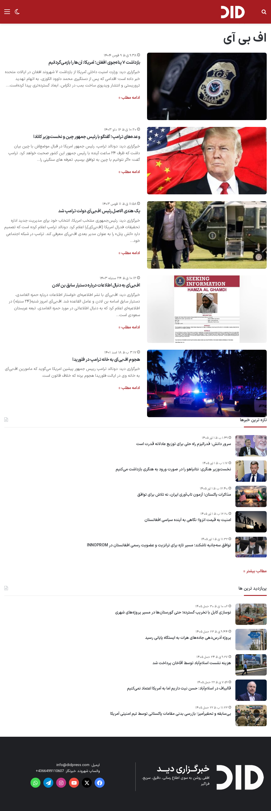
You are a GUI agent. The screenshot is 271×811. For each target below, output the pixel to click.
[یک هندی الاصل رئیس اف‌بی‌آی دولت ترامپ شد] (207, 235)
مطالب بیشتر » (255, 571)
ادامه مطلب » (129, 98)
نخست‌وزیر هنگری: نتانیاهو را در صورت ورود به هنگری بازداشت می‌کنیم (173, 469)
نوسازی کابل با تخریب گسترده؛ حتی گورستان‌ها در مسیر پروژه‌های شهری (173, 613)
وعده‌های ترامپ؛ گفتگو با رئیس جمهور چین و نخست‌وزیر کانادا (86, 136)
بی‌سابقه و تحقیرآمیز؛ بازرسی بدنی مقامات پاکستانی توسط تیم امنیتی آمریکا (170, 714)
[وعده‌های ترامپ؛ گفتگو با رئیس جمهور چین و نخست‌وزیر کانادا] (207, 160)
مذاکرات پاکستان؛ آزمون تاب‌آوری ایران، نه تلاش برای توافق (184, 495)
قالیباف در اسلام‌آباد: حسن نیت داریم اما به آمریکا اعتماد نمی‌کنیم (179, 688)
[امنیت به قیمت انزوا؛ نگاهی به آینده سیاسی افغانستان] (251, 521)
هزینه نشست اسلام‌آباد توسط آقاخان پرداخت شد (191, 663)
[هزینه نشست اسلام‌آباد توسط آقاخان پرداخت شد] (251, 665)
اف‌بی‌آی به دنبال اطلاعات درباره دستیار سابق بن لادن (96, 285)
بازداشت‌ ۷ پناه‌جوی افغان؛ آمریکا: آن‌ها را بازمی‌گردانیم (94, 62)
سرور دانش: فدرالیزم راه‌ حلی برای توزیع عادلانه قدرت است (183, 444)
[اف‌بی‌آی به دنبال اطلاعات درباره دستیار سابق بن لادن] (207, 309)
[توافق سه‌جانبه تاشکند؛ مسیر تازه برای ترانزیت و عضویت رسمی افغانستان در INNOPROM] (251, 547)
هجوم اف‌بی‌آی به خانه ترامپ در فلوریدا (106, 359)
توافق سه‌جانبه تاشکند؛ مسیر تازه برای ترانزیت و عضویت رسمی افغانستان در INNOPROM (159, 545)
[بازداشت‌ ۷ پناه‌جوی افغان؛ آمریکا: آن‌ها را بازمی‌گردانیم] (207, 86)
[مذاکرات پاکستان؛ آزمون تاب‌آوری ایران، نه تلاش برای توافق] (251, 496)
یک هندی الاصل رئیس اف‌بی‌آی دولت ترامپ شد (99, 211)
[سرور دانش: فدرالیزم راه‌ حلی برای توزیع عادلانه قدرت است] (251, 445)
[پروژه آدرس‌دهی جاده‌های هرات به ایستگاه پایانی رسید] (251, 639)
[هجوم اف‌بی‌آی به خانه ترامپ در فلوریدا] (207, 383)
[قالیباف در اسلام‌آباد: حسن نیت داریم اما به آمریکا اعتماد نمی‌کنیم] (251, 690)
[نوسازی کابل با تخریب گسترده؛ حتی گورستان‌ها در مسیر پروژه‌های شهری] (251, 614)
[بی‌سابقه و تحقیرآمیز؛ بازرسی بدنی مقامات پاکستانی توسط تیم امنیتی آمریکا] (251, 715)
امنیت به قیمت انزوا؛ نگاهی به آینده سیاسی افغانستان (187, 520)
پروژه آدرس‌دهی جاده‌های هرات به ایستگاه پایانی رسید (188, 638)
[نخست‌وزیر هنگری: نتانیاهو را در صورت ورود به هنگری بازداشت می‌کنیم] (251, 471)
